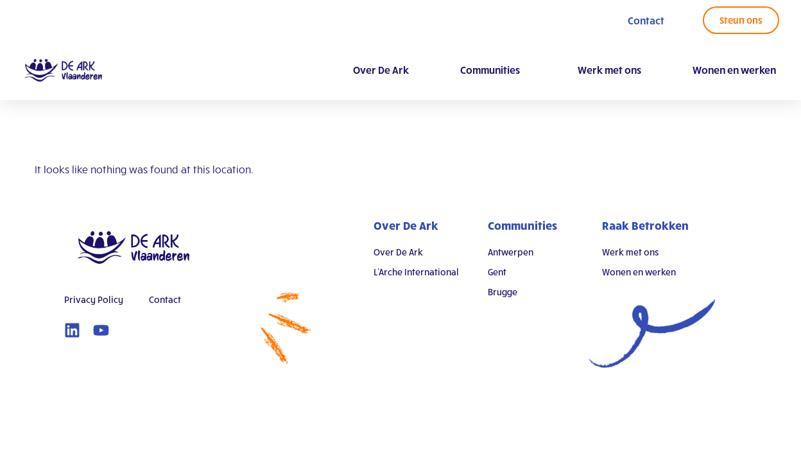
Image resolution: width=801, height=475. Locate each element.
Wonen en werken (734, 70)
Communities (493, 70)
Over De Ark (381, 70)
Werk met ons (609, 70)
